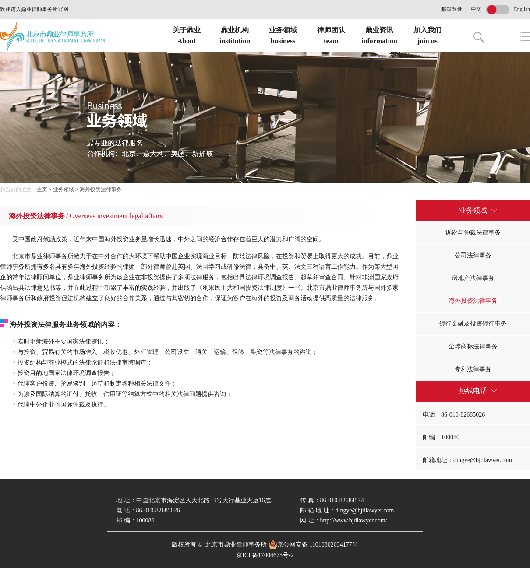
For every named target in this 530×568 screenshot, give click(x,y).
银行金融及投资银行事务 (473, 323)
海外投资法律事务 (101, 189)
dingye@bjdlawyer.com (365, 510)
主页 (42, 189)
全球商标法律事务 (473, 346)
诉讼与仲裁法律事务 (473, 232)
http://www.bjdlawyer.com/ (353, 520)
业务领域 (63, 189)
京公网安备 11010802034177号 (313, 544)
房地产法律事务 (473, 278)
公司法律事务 (473, 255)
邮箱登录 (451, 9)
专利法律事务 (473, 369)
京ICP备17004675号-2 (264, 555)
